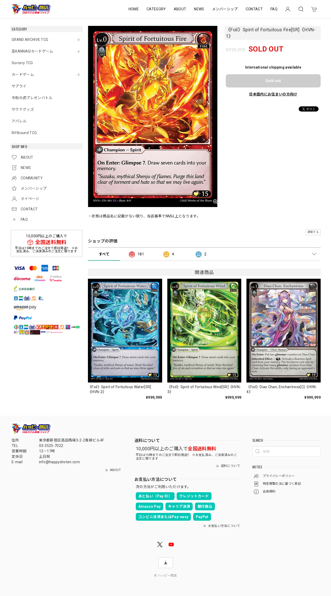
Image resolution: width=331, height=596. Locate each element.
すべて (104, 254)
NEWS (199, 9)
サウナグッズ (23, 109)
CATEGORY (156, 9)
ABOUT (180, 9)
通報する (313, 232)
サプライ (19, 86)
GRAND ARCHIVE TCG (30, 40)
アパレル (19, 121)
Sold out (273, 80)
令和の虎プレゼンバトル (32, 98)
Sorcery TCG (22, 63)
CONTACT (254, 9)
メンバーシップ (225, 9)
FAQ (273, 9)
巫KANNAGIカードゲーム (32, 51)
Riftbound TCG (24, 133)
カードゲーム (23, 74)
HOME (134, 9)
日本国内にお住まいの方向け (273, 94)
